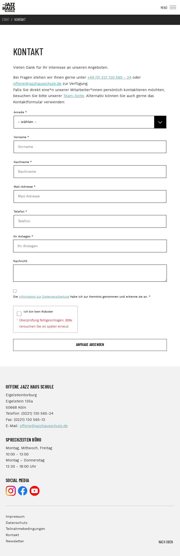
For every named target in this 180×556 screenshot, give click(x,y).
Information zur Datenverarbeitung (44, 297)
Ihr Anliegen (23, 236)
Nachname (23, 162)
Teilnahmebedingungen (25, 529)
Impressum (15, 516)
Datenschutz (16, 523)
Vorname (21, 137)
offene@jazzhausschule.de (37, 83)
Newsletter (15, 541)
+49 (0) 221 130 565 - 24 (109, 77)
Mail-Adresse (25, 187)
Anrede (20, 112)
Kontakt (12, 535)
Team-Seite (73, 96)
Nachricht (20, 261)
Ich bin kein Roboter (38, 312)
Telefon (20, 212)
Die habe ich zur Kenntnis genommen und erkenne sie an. (81, 297)
